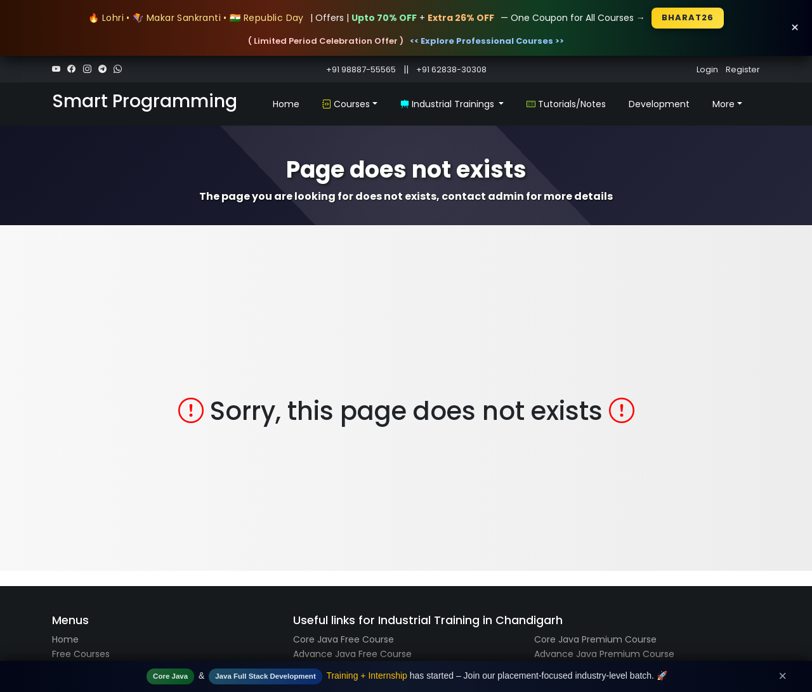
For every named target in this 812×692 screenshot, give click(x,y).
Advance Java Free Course (352, 654)
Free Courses (81, 654)
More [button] (723, 104)
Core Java (170, 676)
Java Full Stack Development (265, 676)
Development (659, 104)
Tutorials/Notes (566, 104)
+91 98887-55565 (361, 69)
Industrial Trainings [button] (448, 104)
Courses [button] (346, 104)
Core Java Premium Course (595, 639)
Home (286, 104)
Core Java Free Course (343, 639)
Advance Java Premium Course (604, 654)
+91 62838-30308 (451, 69)
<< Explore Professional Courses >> (487, 41)
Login (707, 69)
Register (743, 69)
